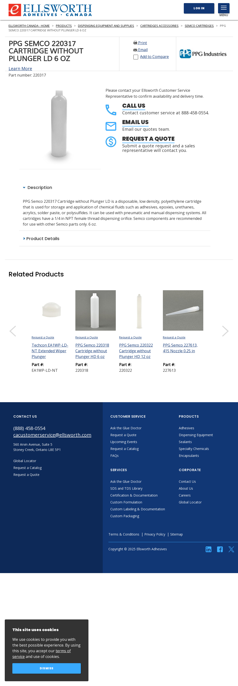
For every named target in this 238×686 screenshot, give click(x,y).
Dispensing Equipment (196, 435)
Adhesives (186, 428)
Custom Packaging (124, 516)
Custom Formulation (126, 502)
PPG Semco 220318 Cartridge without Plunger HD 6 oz (92, 351)
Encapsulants (189, 455)
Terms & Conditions (123, 534)
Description (37, 187)
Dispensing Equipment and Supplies (106, 26)
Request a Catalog (124, 448)
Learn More (20, 68)
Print (140, 42)
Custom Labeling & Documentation (137, 509)
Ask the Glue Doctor (125, 428)
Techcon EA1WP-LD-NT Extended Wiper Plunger (50, 351)
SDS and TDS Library (126, 488)
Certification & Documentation (134, 495)
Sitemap (176, 534)
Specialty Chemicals (194, 448)
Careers (185, 495)
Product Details (41, 239)
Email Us (135, 122)
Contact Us (187, 481)
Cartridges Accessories (159, 26)
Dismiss (46, 668)
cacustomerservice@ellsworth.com (52, 435)
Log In (199, 8)
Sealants (185, 442)
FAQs (114, 455)
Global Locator (190, 502)
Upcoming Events (123, 442)
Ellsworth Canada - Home (29, 26)
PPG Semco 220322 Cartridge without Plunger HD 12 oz (136, 351)
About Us (186, 488)
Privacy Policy (154, 534)
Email (140, 49)
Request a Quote (148, 139)
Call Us (133, 106)
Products (64, 26)
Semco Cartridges (199, 26)
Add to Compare (154, 56)
